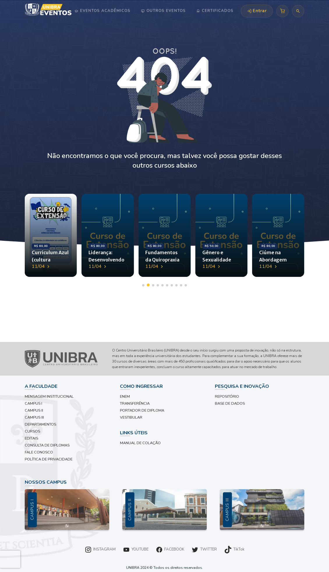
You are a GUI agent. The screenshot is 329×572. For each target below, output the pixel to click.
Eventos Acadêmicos (104, 10)
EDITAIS (31, 438)
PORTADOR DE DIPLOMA (142, 410)
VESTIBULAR (131, 417)
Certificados (217, 10)
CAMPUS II (34, 410)
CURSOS (32, 431)
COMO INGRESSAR (141, 386)
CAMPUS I (33, 403)
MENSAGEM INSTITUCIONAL (49, 396)
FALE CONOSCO (39, 452)
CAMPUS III (34, 417)
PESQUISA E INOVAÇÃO (242, 386)
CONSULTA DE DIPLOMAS (47, 445)
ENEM (125, 396)
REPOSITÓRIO (227, 396)
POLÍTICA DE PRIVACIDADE (48, 459)
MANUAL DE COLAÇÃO (140, 443)
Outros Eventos (165, 10)
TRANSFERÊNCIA (135, 403)
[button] (143, 285)
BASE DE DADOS (230, 403)
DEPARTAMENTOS (40, 424)
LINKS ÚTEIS (134, 433)
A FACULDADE (41, 386)
